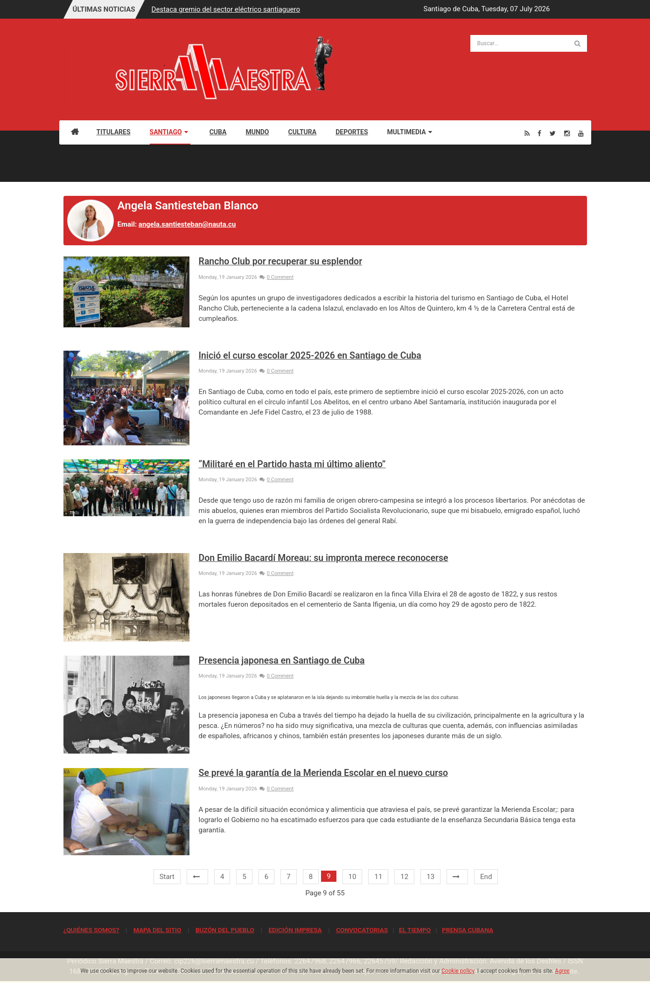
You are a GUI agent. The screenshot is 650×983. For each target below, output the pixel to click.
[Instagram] (567, 133)
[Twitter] (553, 133)
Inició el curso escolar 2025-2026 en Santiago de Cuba (310, 355)
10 (352, 876)
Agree (562, 971)
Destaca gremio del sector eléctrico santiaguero (226, 9)
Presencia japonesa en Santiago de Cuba (282, 660)
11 (378, 876)
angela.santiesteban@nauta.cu (187, 224)
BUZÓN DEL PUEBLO (225, 930)
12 (404, 876)
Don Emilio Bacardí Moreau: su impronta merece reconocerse (323, 558)
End (486, 876)
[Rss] (527, 133)
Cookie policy (458, 971)
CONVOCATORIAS (362, 930)
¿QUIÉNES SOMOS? (91, 930)
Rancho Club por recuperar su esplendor (281, 261)
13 (430, 876)
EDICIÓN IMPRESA (295, 930)
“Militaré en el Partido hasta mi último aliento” (292, 464)
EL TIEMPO (415, 930)
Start (167, 876)
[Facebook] (539, 133)
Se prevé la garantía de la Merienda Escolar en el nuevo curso (323, 773)
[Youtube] (581, 133)
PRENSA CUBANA (467, 930)
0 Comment (276, 277)
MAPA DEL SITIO (157, 930)
